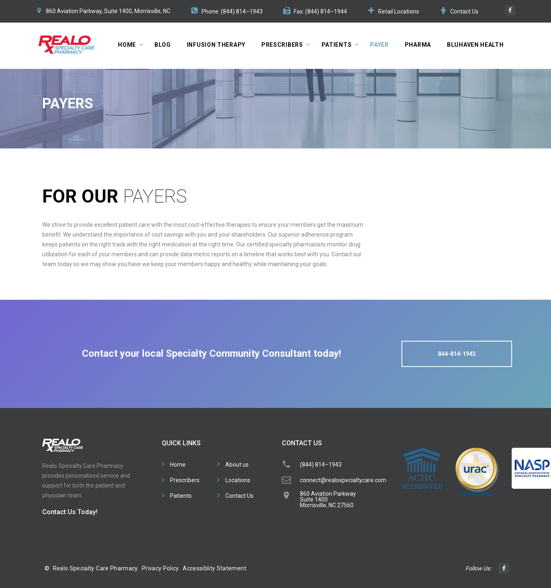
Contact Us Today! (70, 512)
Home (127, 44)
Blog (162, 44)
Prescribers (282, 44)
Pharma (418, 44)
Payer (379, 44)
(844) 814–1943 (321, 464)
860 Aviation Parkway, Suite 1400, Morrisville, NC (108, 11)
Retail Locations (398, 11)
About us (237, 464)
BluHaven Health (475, 44)
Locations (237, 480)
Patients (337, 44)
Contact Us (464, 11)
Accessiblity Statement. (215, 568)
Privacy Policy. (161, 568)
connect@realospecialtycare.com (343, 480)
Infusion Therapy (216, 44)
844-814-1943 (457, 354)
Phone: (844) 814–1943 (232, 11)
